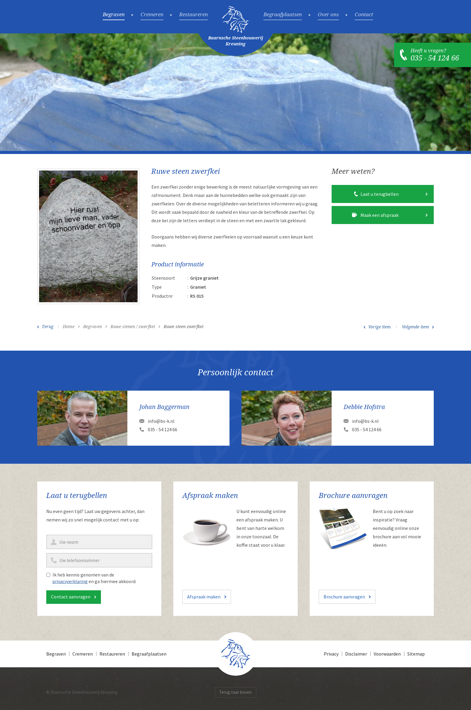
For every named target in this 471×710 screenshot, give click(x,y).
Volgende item (415, 326)
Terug (47, 326)
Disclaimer (356, 654)
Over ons (328, 14)
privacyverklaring (70, 581)
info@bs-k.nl (161, 421)
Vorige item (379, 326)
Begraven (114, 14)
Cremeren (152, 14)
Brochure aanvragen (344, 597)
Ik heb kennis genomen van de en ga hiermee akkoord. (94, 578)
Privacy (331, 654)
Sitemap (416, 654)
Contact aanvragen (70, 597)
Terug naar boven (235, 692)
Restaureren (193, 14)
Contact (364, 14)
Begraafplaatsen (282, 14)
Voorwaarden (387, 654)
